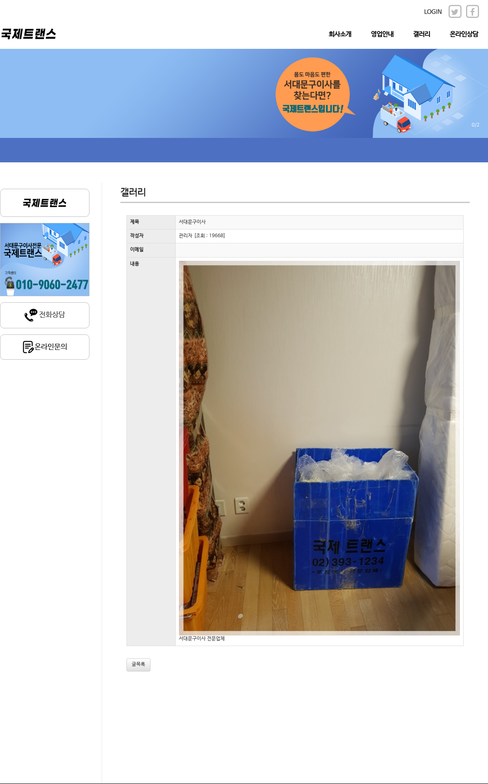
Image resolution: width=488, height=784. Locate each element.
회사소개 (340, 34)
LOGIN (433, 12)
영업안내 (382, 34)
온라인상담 (464, 34)
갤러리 (421, 34)
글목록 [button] (138, 664)
